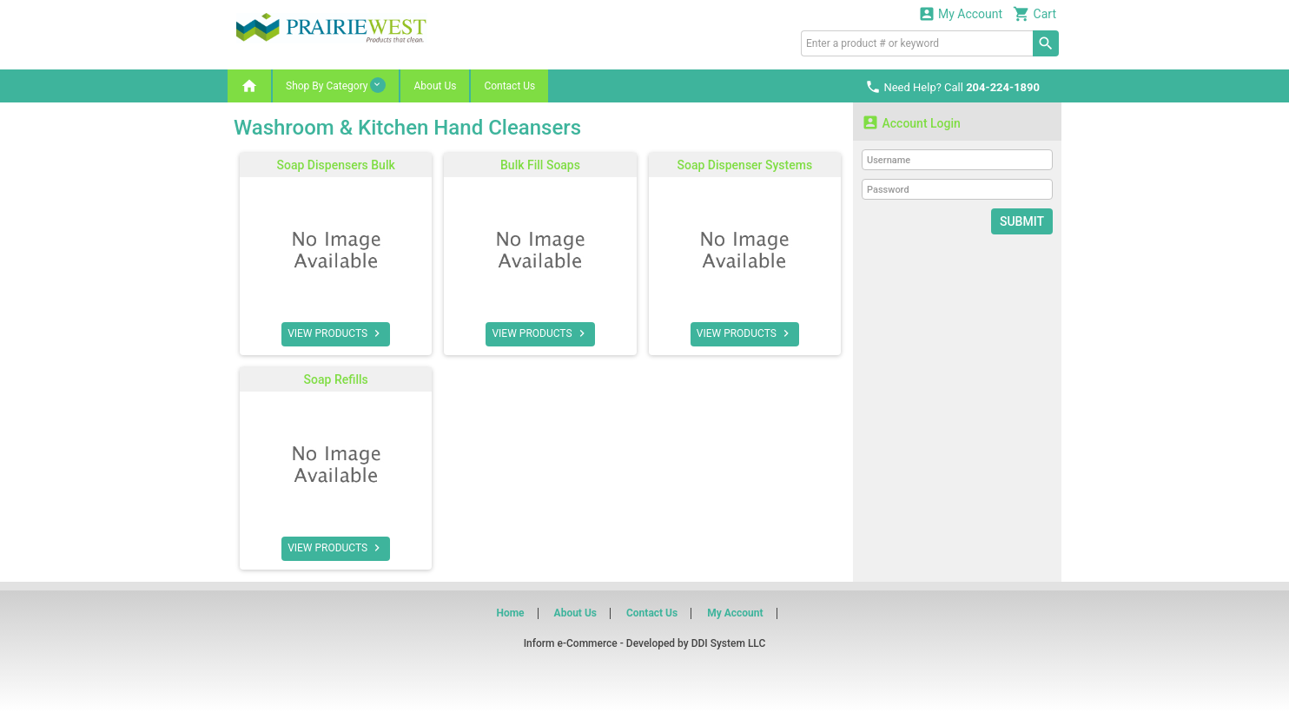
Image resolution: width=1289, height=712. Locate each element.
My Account (960, 13)
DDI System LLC (728, 643)
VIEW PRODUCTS (336, 333)
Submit (1022, 221)
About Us (434, 86)
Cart (1034, 13)
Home (510, 613)
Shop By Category (336, 85)
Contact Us (509, 86)
